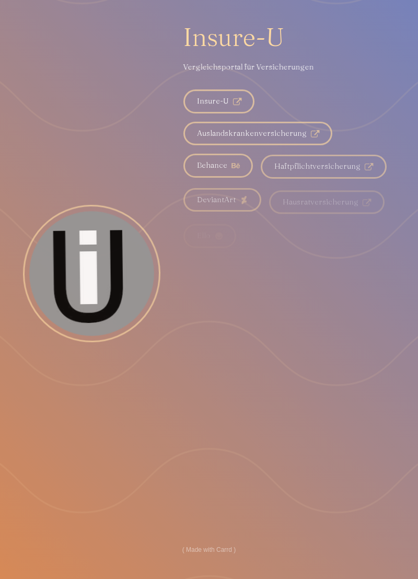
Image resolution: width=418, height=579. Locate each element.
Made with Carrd (209, 549)
